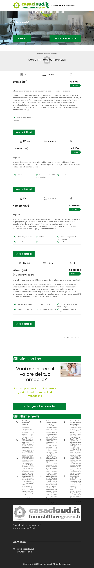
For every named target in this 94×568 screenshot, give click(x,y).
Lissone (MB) (20, 148)
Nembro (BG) (21, 205)
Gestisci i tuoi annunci (63, 5)
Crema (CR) (20, 81)
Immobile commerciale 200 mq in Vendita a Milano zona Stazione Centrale (47, 280)
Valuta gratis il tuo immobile (39, 406)
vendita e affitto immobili (47, 54)
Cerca (21, 38)
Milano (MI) (20, 270)
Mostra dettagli (23, 132)
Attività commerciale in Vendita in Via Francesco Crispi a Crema (41, 91)
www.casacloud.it (25, 551)
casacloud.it (46, 564)
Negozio (16, 157)
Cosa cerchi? (22, 22)
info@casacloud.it (25, 549)
